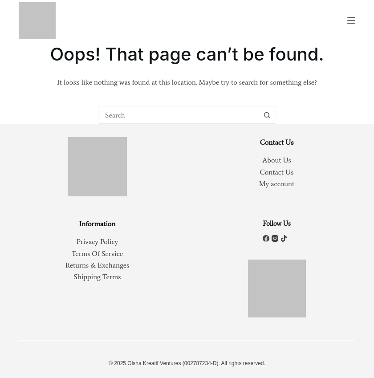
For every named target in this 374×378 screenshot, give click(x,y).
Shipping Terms (97, 276)
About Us (276, 160)
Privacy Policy (97, 241)
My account (276, 183)
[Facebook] (266, 238)
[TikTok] (283, 238)
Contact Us (277, 172)
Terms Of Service (97, 253)
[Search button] (267, 115)
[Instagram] (275, 238)
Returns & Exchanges (97, 265)
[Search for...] (178, 115)
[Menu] (351, 20)
